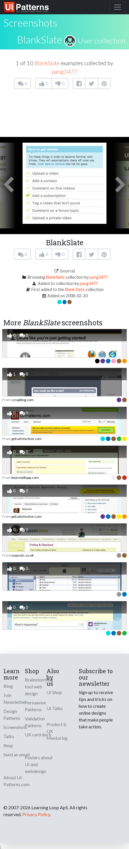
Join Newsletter (14, 698)
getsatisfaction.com (26, 439)
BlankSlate (39, 39)
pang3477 (64, 71)
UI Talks (55, 708)
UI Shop (54, 692)
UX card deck (38, 734)
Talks (8, 736)
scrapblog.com (22, 400)
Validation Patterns (35, 722)
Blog (8, 686)
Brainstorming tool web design (39, 686)
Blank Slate (75, 289)
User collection (102, 40)
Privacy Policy (36, 814)
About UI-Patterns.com (16, 781)
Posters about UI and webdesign (39, 764)
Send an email (16, 754)
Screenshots (15, 727)
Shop (8, 745)
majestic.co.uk (22, 555)
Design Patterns (11, 714)
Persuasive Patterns (35, 706)
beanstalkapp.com (25, 477)
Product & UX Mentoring (57, 731)
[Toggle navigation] (118, 7)
